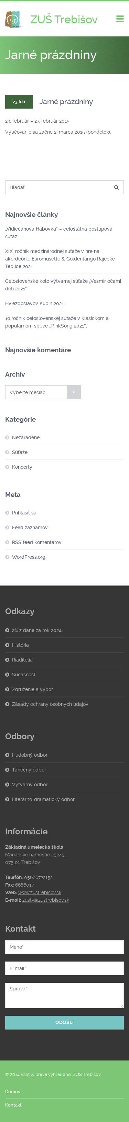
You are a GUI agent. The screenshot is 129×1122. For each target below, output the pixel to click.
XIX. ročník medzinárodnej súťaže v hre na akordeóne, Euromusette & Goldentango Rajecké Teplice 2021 (60, 258)
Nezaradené (26, 437)
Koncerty (22, 467)
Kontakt (13, 1105)
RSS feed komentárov (37, 542)
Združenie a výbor (32, 689)
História (20, 645)
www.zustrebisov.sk (39, 892)
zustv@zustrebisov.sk (45, 900)
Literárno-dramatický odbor (43, 799)
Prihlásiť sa (24, 512)
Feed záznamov (30, 527)
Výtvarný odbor (29, 784)
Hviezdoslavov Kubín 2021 (34, 303)
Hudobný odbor (29, 755)
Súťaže (20, 452)
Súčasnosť (23, 674)
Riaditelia (22, 660)
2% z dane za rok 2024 (37, 630)
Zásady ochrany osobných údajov (50, 704)
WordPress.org (28, 557)
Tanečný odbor (29, 770)
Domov (12, 1091)
